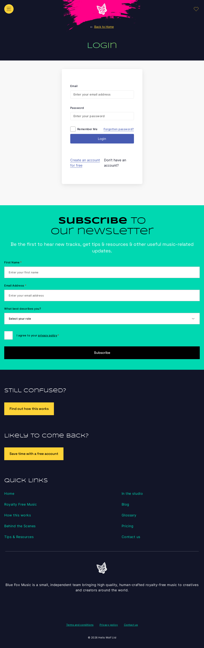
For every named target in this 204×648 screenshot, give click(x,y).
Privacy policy (109, 624)
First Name (13, 262)
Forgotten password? (119, 129)
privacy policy (47, 335)
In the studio (132, 493)
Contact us (131, 537)
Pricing (128, 526)
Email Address (15, 285)
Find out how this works (29, 408)
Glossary (129, 515)
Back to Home (102, 26)
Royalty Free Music (20, 504)
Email (74, 86)
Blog (125, 504)
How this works (17, 515)
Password (77, 108)
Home (9, 493)
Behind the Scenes (20, 526)
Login (102, 139)
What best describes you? (22, 308)
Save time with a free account (34, 453)
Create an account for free (85, 162)
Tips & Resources (19, 537)
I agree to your (38, 335)
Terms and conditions (80, 624)
